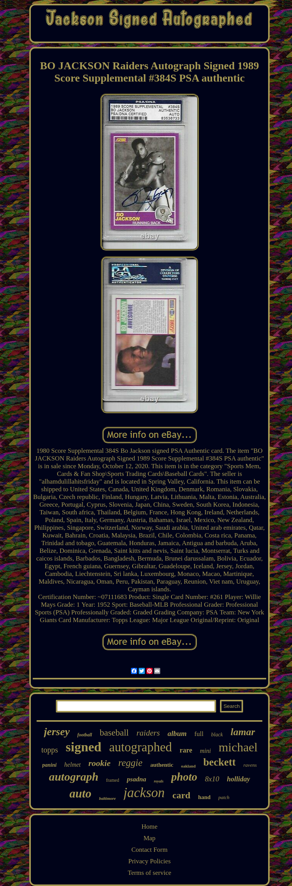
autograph (73, 776)
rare (186, 750)
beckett (219, 762)
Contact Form (149, 849)
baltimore (107, 798)
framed (112, 780)
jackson (144, 792)
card (182, 795)
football (84, 734)
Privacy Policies (149, 861)
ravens (250, 765)
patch (224, 797)
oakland (188, 766)
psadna (136, 779)
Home (149, 826)
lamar (242, 731)
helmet (72, 764)
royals (158, 781)
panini (49, 765)
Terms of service (149, 872)
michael (237, 747)
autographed (140, 747)
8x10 (212, 779)
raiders (148, 732)
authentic (161, 765)
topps (49, 750)
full (199, 733)
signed (84, 747)
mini (205, 751)
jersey (57, 731)
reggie (130, 763)
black (217, 734)
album (177, 733)
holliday (238, 779)
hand (204, 797)
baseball (114, 732)
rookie (100, 763)
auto (80, 793)
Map (149, 838)
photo (184, 777)
